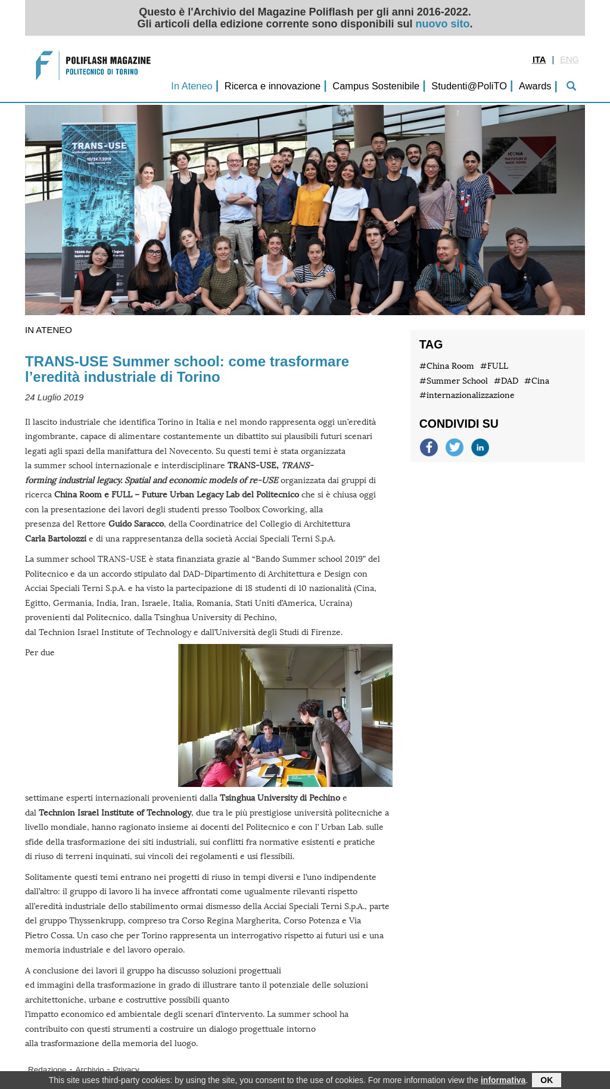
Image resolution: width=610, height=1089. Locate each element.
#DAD (506, 381)
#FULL (494, 366)
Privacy (126, 1069)
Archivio (90, 1069)
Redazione (47, 1069)
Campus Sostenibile (375, 85)
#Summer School (453, 381)
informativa (503, 1081)
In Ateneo (191, 85)
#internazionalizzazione (467, 395)
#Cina (536, 381)
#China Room (446, 366)
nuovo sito (443, 24)
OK (546, 1081)
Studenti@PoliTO (469, 85)
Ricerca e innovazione (272, 85)
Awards (535, 85)
